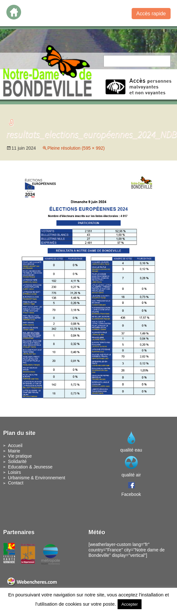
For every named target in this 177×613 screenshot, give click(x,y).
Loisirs (14, 472)
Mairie (14, 450)
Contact (15, 482)
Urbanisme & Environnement (36, 477)
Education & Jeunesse (30, 466)
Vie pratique (20, 456)
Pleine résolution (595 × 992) (75, 148)
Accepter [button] (129, 604)
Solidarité (17, 461)
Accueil (15, 445)
